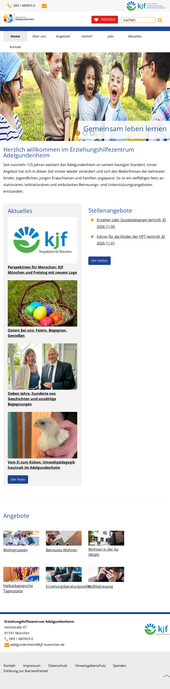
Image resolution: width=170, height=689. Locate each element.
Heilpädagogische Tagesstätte (18, 588)
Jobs (111, 36)
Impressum (32, 665)
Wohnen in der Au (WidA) (103, 552)
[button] (160, 19)
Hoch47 (87, 36)
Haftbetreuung (100, 586)
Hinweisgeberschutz (90, 665)
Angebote (63, 36)
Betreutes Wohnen (61, 550)
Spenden (119, 665)
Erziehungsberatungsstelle (68, 586)
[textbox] (138, 20)
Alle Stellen (99, 260)
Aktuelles (135, 36)
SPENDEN (104, 19)
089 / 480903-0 (21, 638)
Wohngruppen (15, 550)
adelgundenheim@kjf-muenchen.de (37, 644)
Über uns (39, 36)
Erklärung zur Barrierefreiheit (26, 671)
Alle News (18, 479)
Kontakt (15, 47)
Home (15, 36)
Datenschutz (57, 665)
